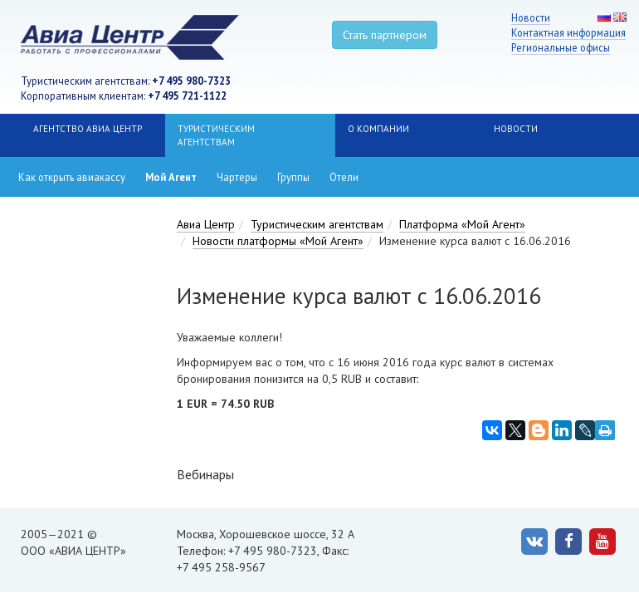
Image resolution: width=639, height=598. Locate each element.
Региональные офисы (560, 47)
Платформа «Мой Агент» (462, 224)
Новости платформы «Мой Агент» (278, 240)
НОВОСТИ (516, 129)
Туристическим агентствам (216, 135)
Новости (530, 17)
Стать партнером (385, 34)
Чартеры (237, 177)
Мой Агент (171, 177)
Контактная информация (568, 32)
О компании (378, 129)
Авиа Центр (206, 224)
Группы (293, 177)
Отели (344, 177)
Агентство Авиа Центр (87, 129)
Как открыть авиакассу (71, 177)
